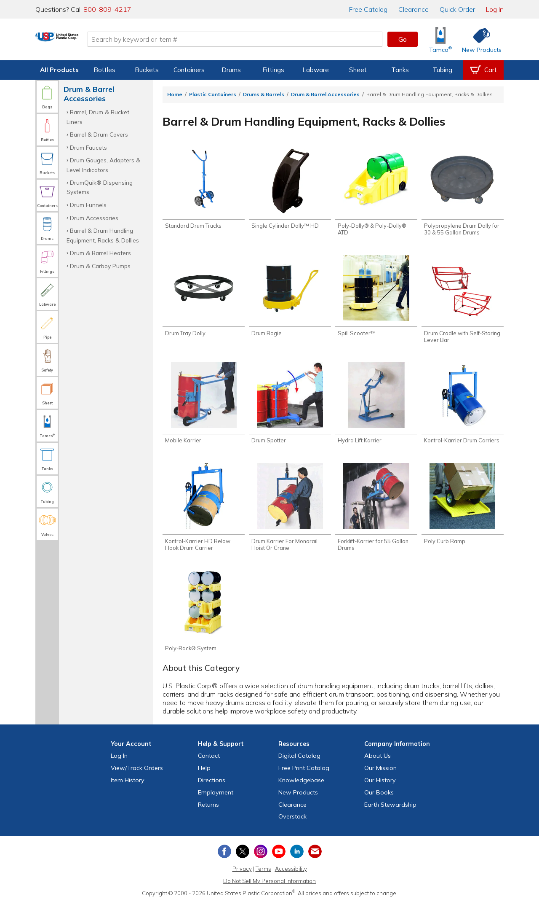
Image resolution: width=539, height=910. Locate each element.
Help (204, 775)
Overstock (292, 823)
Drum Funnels (88, 204)
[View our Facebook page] (224, 858)
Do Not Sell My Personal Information (269, 888)
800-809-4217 (107, 9)
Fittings (273, 70)
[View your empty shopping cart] (483, 70)
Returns (208, 811)
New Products (298, 799)
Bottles (104, 70)
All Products (59, 70)
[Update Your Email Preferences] (315, 858)
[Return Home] (85, 41)
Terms (263, 875)
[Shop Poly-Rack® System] (204, 617)
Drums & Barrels (263, 94)
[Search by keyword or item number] (263, 39)
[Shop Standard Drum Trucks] (204, 189)
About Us (377, 763)
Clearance (413, 9)
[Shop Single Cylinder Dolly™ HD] (290, 189)
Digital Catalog (299, 763)
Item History (127, 787)
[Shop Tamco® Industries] (440, 39)
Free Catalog (303, 775)
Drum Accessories (94, 217)
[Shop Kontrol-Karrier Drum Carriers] (463, 407)
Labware (315, 70)
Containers (189, 70)
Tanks (400, 70)
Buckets (147, 70)
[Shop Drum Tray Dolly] (204, 298)
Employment (215, 799)
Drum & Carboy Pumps (100, 265)
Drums (231, 70)
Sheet (358, 70)
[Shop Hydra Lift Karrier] (376, 407)
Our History (380, 787)
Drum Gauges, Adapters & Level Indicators (103, 164)
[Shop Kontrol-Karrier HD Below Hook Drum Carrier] (204, 512)
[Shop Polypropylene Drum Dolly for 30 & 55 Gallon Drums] (463, 192)
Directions (211, 787)
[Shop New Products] (479, 39)
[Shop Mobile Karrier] (204, 407)
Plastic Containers (212, 94)
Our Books (379, 799)
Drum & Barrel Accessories (325, 94)
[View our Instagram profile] (260, 858)
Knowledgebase (301, 787)
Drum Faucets (88, 147)
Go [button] (402, 39)
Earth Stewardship (390, 811)
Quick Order (457, 9)
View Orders (137, 775)
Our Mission (380, 775)
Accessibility (291, 875)
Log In (495, 9)
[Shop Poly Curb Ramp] (463, 508)
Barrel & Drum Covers (99, 134)
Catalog (368, 9)
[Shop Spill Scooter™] (376, 298)
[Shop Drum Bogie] (290, 298)
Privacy (242, 875)
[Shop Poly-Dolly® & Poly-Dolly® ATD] (376, 192)
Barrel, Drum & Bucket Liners (98, 116)
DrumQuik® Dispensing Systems (100, 187)
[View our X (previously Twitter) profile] (242, 858)
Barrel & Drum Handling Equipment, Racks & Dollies (103, 235)
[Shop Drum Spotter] (290, 407)
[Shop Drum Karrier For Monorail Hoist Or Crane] (290, 512)
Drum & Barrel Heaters (100, 252)
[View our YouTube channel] (278, 858)
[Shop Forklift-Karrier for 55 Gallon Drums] (376, 512)
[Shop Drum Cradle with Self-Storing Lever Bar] (463, 301)
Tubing (442, 70)
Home (174, 94)
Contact (209, 763)
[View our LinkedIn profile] (296, 858)
